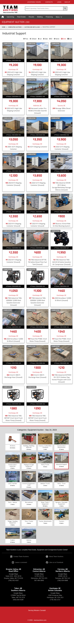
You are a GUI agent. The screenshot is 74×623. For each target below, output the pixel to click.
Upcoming (10, 17)
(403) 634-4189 (18, 599)
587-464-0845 (39, 580)
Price (26, 39)
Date (46, 39)
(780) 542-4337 (13, 580)
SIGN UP (66, 2)
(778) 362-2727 (55, 599)
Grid (64, 39)
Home (3, 27)
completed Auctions (15, 27)
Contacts (44, 2)
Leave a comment (19, 562)
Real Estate (21, 17)
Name (57, 39)
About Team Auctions (54, 556)
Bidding (40, 17)
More (58, 17)
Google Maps (13, 574)
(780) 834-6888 (62, 580)
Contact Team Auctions (19, 556)
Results (31, 17)
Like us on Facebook (54, 562)
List (70, 39)
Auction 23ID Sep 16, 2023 (32, 27)
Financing (49, 17)
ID (51, 39)
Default (33, 39)
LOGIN (55, 2)
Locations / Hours (27, 2)
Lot (40, 39)
